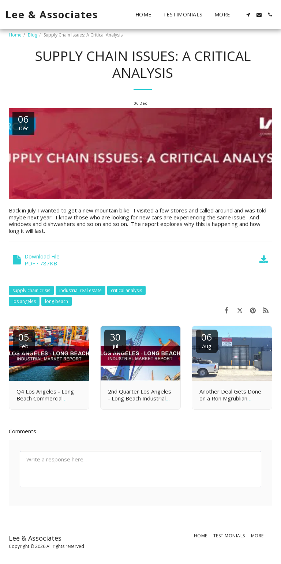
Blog (32, 35)
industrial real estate (80, 290)
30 (115, 340)
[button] (248, 14)
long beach (56, 301)
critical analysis (126, 290)
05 (24, 340)
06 (207, 340)
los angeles (24, 301)
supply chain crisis (31, 290)
